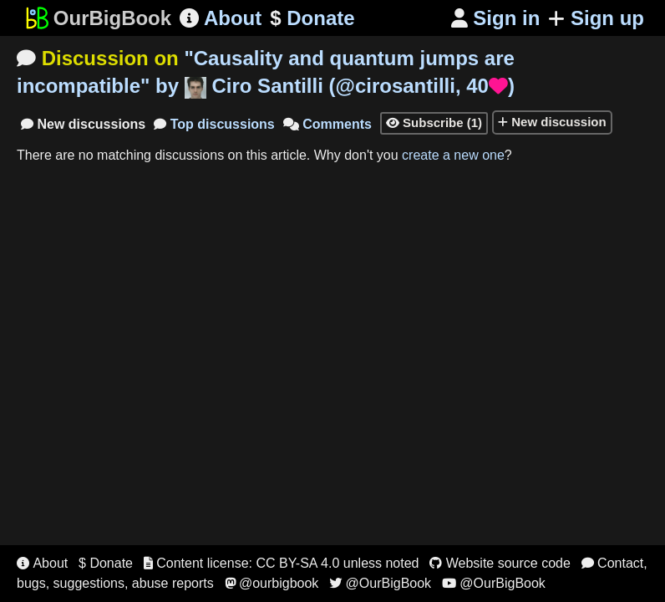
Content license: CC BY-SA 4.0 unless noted (281, 563)
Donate (312, 18)
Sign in (496, 18)
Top (214, 124)
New (83, 124)
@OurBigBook (380, 583)
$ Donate (106, 563)
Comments (327, 124)
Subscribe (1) (434, 122)
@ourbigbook (272, 583)
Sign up (596, 18)
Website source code (500, 563)
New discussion (552, 122)
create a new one (453, 155)
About (220, 18)
